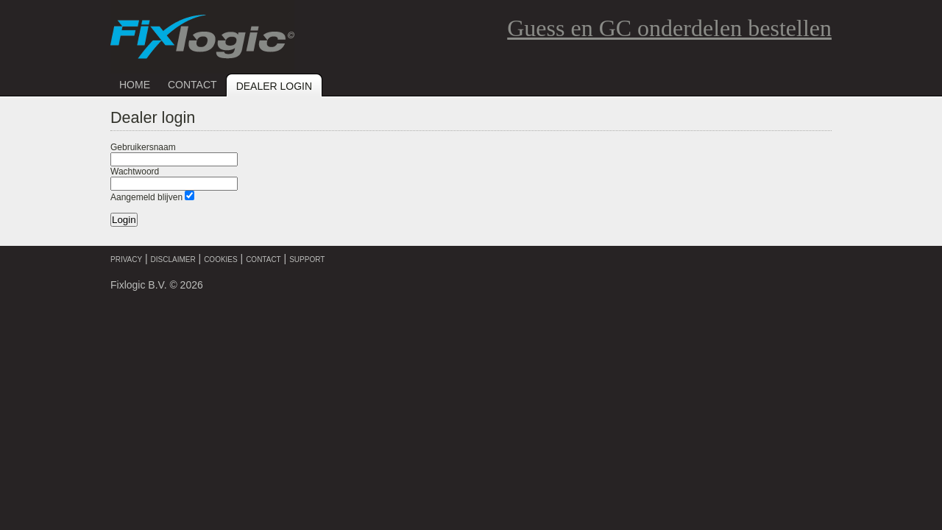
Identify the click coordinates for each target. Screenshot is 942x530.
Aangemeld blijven (146, 197)
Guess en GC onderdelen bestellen (669, 28)
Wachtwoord (134, 171)
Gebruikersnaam (143, 147)
